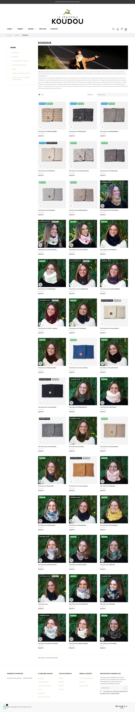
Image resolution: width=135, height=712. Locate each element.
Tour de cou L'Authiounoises (47, 368)
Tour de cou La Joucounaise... (47, 249)
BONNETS (15, 57)
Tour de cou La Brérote (107, 564)
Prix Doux (62, 689)
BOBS (14, 69)
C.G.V (40, 689)
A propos (41, 678)
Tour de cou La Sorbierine (46, 171)
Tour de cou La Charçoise (77, 328)
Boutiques (41, 693)
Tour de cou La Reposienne (78, 407)
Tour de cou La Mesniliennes (78, 210)
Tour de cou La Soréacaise (109, 171)
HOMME (61, 682)
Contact (82, 682)
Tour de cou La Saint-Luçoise (47, 328)
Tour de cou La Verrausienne (78, 604)
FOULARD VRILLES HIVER (19, 61)
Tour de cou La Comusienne (109, 210)
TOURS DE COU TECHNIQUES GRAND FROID (21, 78)
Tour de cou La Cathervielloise (110, 289)
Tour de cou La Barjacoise (77, 131)
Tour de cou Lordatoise (107, 486)
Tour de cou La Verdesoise (46, 289)
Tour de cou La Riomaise (108, 407)
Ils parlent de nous (44, 697)
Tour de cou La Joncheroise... (47, 407)
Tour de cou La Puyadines (46, 210)
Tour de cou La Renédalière (109, 131)
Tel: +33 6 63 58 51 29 (86, 678)
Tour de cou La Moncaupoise (78, 643)
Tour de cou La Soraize (76, 446)
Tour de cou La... (43, 604)
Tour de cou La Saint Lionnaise (48, 643)
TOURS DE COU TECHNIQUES (21, 73)
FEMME (13, 47)
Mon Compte (83, 685)
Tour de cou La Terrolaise (108, 643)
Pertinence (113, 94)
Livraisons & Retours (44, 685)
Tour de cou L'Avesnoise (46, 486)
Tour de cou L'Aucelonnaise (109, 368)
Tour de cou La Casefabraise (78, 289)
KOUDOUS (15, 52)
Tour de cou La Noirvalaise (46, 525)
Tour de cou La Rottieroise (77, 525)
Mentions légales (43, 682)
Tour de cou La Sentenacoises (79, 171)
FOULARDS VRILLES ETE (19, 65)
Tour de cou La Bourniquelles (47, 131)
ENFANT (61, 685)
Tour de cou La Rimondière (78, 564)
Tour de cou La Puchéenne (108, 525)
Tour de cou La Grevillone (108, 249)
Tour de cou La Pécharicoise (47, 564)
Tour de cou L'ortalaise (107, 604)
